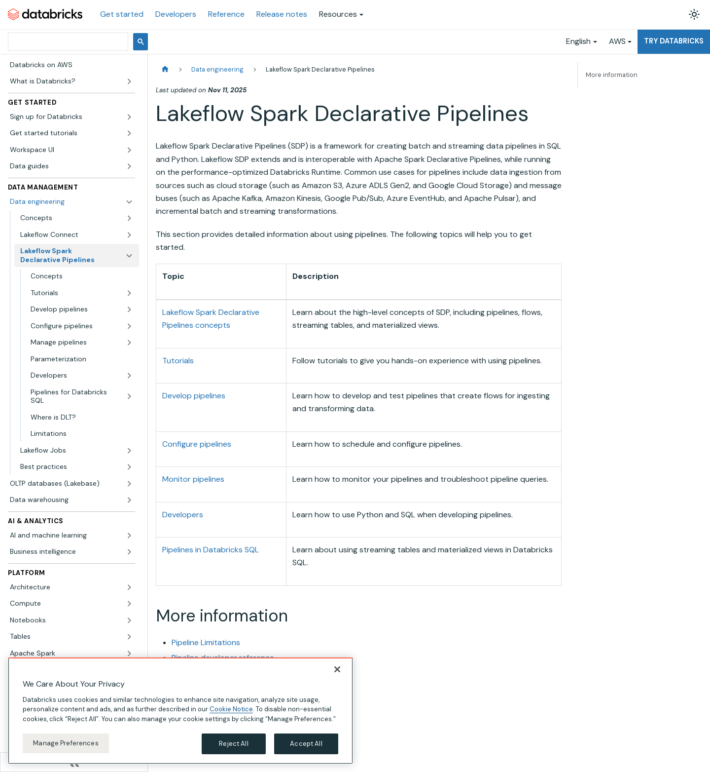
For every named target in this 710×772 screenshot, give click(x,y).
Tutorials (178, 360)
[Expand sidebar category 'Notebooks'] (129, 620)
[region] (180, 710)
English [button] (578, 41)
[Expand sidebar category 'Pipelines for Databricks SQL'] (129, 396)
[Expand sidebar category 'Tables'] (129, 636)
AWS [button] (617, 41)
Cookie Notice (231, 709)
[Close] (337, 669)
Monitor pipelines (193, 479)
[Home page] (165, 69)
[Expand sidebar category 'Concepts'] (129, 218)
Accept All (306, 743)
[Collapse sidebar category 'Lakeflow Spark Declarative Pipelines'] (129, 255)
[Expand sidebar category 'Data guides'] (129, 166)
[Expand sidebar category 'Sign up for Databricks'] (129, 117)
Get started (121, 14)
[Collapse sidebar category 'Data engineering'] (129, 201)
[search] (67, 42)
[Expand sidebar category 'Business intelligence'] (129, 551)
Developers (175, 14)
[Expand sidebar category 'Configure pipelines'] (129, 326)
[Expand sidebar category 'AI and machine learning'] (129, 535)
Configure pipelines (196, 444)
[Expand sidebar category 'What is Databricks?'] (129, 81)
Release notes (281, 14)
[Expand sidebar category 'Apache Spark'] (129, 653)
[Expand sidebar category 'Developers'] (129, 375)
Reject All (233, 743)
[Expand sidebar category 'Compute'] (129, 603)
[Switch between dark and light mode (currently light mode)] (694, 14)
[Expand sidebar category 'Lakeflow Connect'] (129, 235)
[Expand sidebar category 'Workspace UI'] (129, 150)
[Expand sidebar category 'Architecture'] (129, 587)
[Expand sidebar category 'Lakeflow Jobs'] (129, 450)
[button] (82, 342)
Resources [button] (338, 14)
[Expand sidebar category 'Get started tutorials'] (129, 133)
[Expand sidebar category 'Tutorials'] (129, 293)
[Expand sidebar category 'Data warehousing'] (129, 500)
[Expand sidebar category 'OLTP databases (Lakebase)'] (129, 483)
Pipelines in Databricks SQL (210, 549)
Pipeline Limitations (206, 642)
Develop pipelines (193, 395)
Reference (226, 14)
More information (612, 75)
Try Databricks (674, 41)
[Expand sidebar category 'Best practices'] (129, 467)
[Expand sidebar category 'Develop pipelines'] (129, 309)
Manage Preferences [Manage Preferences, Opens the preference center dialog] (65, 743)
